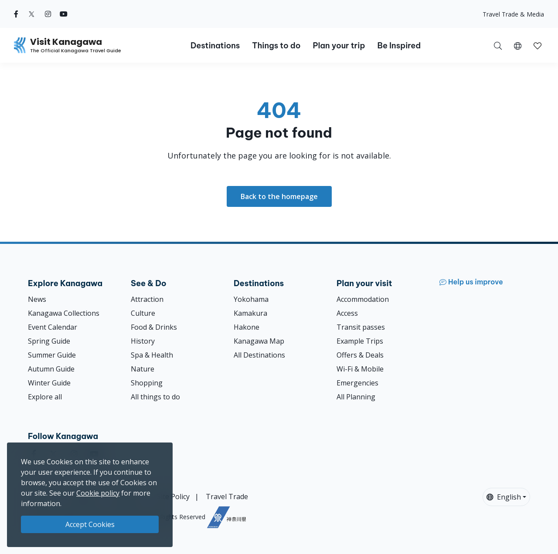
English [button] (504, 497)
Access (347, 313)
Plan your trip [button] (339, 46)
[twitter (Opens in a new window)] (32, 14)
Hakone (246, 327)
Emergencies (357, 383)
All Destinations (259, 355)
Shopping (147, 383)
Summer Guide (52, 355)
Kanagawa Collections (63, 313)
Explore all (45, 397)
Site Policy (173, 496)
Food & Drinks (154, 327)
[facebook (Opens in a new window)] (16, 14)
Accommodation (363, 299)
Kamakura (250, 313)
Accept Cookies (90, 524)
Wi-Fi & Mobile (360, 369)
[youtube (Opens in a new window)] (64, 14)
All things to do (155, 397)
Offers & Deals (360, 355)
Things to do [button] (276, 46)
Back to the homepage (279, 196)
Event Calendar (52, 327)
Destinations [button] (215, 46)
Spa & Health (152, 355)
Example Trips (360, 341)
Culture (143, 313)
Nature (142, 369)
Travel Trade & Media (513, 14)
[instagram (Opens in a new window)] (48, 14)
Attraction (147, 299)
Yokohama (251, 299)
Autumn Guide (51, 369)
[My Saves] (537, 45)
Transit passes (361, 327)
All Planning (356, 397)
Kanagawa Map (259, 341)
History (143, 341)
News (37, 299)
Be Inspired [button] (399, 46)
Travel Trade (227, 496)
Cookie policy (97, 493)
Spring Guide (49, 341)
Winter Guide (49, 383)
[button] (517, 45)
